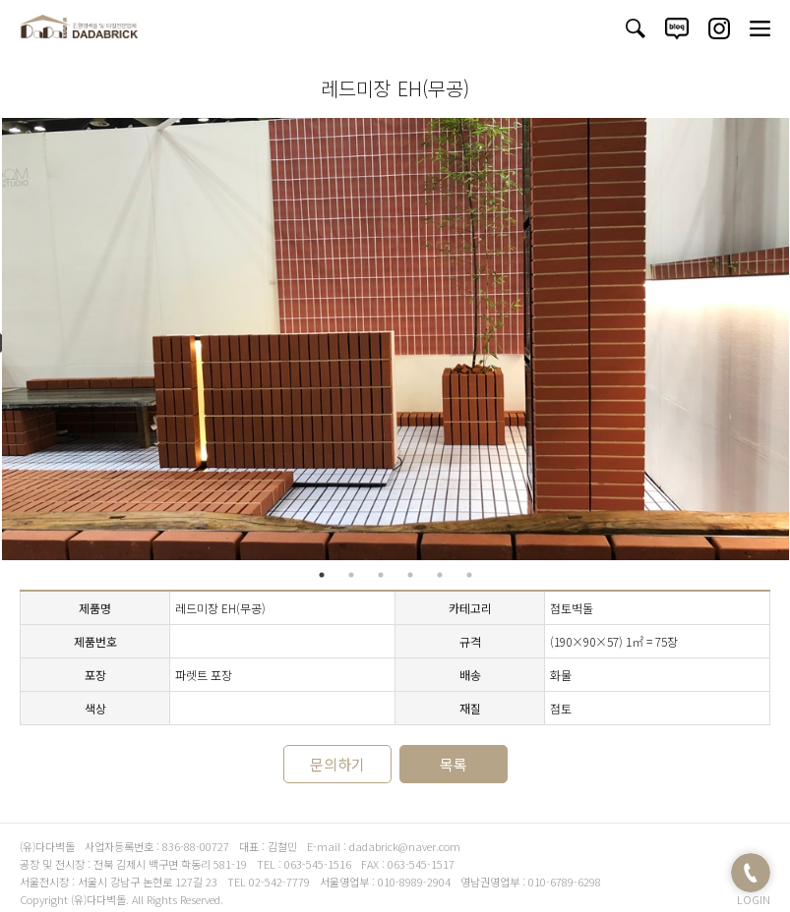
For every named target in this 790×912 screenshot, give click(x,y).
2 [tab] (351, 575)
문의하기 (337, 764)
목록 (453, 764)
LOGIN (753, 899)
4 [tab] (410, 575)
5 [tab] (440, 575)
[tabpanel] (395, 339)
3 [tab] (381, 575)
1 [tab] (322, 575)
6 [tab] (469, 575)
